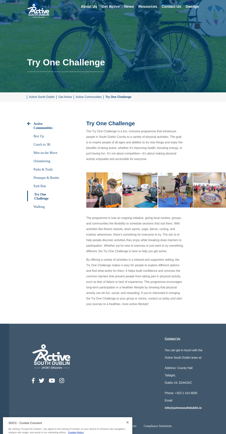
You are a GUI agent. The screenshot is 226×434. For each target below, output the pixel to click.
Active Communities (89, 96)
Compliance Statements (158, 426)
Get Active (111, 6)
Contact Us (171, 6)
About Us (89, 6)
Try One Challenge (118, 96)
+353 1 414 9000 (186, 393)
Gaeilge (192, 6)
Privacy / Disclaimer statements (117, 426)
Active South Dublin (42, 96)
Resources (147, 6)
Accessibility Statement (77, 426)
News (129, 6)
